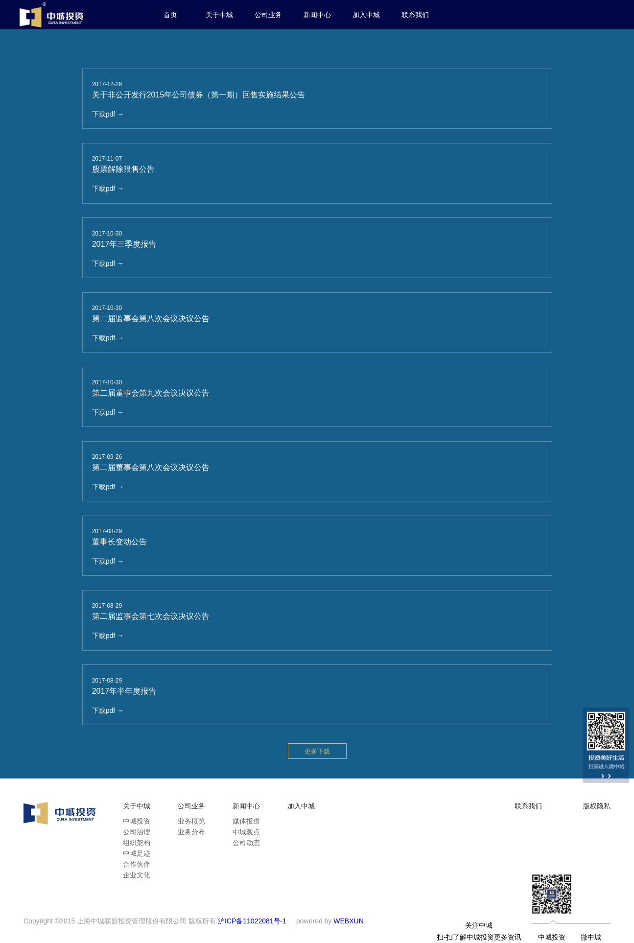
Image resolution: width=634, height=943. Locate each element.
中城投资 (136, 821)
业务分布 (191, 832)
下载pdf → (108, 114)
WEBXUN (348, 921)
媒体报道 (246, 821)
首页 (170, 15)
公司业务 (268, 15)
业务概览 (191, 821)
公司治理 (136, 832)
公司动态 (246, 843)
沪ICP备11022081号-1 (252, 921)
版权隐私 (597, 806)
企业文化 (136, 875)
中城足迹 (136, 853)
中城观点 (246, 832)
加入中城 (366, 15)
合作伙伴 (136, 864)
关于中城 (219, 15)
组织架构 (136, 843)
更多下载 (317, 751)
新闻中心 (317, 15)
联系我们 (415, 15)
